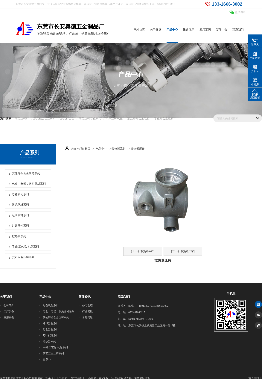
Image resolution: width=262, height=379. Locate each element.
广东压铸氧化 (114, 118)
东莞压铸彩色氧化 (90, 118)
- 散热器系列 (47, 341)
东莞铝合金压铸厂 (44, 118)
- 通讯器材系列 (49, 323)
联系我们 (124, 296)
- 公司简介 (7, 305)
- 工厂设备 (7, 311)
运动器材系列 (20, 215)
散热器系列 (19, 236)
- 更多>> (45, 359)
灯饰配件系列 (20, 225)
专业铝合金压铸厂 (165, 118)
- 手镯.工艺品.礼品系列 (53, 347)
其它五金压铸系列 (23, 257)
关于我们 (6, 296)
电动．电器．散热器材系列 (29, 183)
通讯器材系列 (20, 204)
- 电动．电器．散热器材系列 (56, 311)
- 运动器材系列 (49, 329)
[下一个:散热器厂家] (183, 251)
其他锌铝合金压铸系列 (26, 173)
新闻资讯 (85, 296)
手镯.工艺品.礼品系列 (25, 246)
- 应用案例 (7, 317)
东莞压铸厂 (22, 118)
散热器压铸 (138, 148)
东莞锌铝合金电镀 (138, 118)
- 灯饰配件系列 (49, 335)
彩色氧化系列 (20, 194)
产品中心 (101, 148)
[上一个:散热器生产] (142, 251)
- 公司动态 (86, 305)
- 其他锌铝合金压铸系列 (54, 317)
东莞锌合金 (67, 118)
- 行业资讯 (86, 311)
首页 (87, 148)
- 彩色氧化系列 (49, 305)
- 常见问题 (86, 317)
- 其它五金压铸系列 (51, 353)
